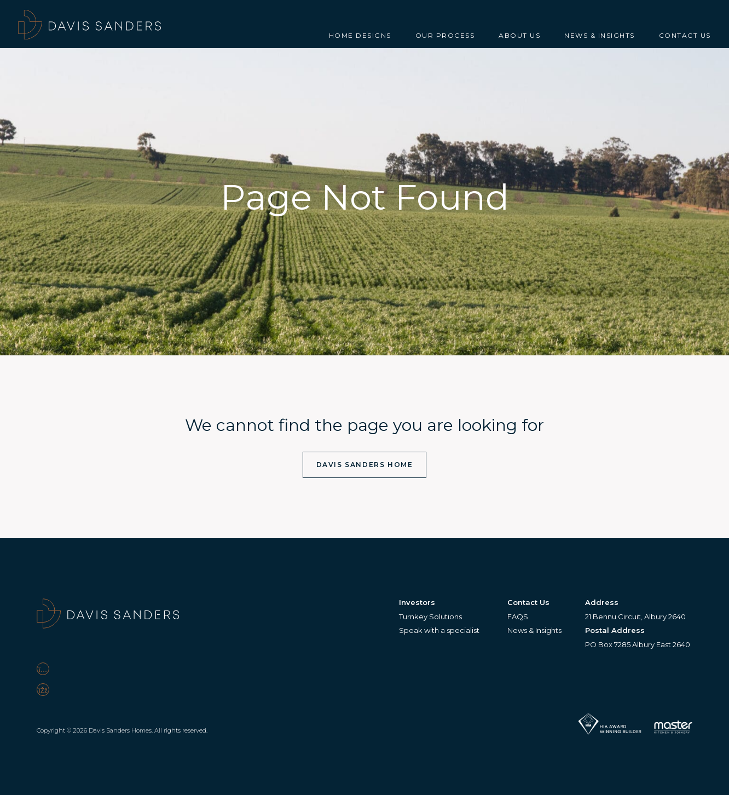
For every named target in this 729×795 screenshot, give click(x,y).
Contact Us (685, 35)
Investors (417, 602)
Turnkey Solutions (430, 616)
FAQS (517, 616)
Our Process (445, 35)
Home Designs (360, 35)
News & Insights (599, 35)
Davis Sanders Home (364, 464)
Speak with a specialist (439, 630)
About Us (519, 35)
